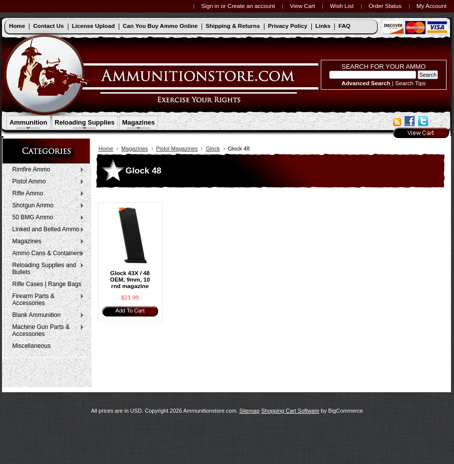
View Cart (302, 5)
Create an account (251, 5)
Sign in (210, 5)
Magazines (138, 122)
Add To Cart (129, 310)
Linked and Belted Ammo (46, 230)
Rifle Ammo (46, 194)
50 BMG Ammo (46, 218)
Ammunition (28, 122)
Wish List (341, 5)
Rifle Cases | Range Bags (46, 284)
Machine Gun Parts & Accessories (46, 330)
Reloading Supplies (85, 122)
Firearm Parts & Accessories (46, 300)
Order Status (385, 5)
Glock (213, 149)
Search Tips (410, 83)
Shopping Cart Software (290, 411)
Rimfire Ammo (46, 170)
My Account (432, 5)
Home (106, 149)
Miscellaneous (31, 345)
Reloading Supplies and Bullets (46, 269)
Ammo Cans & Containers (46, 254)
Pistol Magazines (177, 149)
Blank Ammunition (46, 315)
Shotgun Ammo (46, 206)
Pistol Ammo (46, 182)
